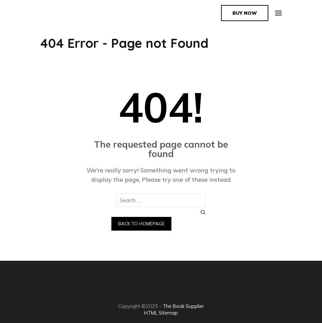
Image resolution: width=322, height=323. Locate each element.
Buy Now (244, 13)
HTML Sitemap (161, 313)
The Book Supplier (183, 306)
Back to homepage (141, 224)
